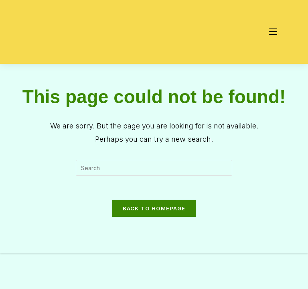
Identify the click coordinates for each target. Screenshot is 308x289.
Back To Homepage (154, 208)
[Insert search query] (154, 168)
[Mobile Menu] (273, 32)
